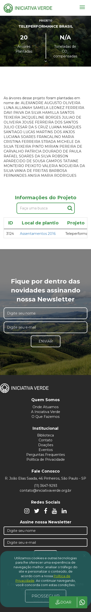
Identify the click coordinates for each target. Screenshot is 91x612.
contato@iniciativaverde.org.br (45, 490)
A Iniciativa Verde (45, 412)
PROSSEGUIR (45, 596)
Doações (45, 445)
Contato (45, 440)
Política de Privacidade (45, 459)
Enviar (46, 341)
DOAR (63, 602)
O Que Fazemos (45, 416)
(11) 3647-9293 (45, 485)
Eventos (46, 450)
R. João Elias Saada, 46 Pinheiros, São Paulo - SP (45, 478)
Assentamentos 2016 (38, 233)
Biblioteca (45, 435)
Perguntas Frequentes (45, 454)
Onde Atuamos (45, 407)
